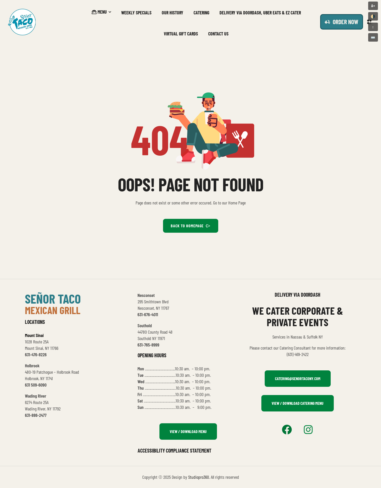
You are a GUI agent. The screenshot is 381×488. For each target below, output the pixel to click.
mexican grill (52, 310)
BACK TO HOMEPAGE (191, 225)
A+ (373, 6)
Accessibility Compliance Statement (174, 450)
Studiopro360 (198, 477)
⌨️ (373, 37)
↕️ (373, 27)
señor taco (53, 298)
